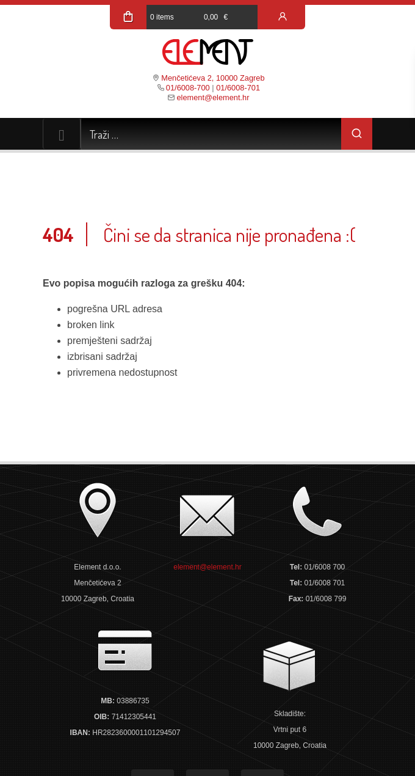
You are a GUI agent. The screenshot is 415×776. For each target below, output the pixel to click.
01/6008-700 (188, 87)
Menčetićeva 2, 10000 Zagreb (212, 77)
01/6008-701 (238, 87)
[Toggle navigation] (62, 134)
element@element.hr (212, 97)
